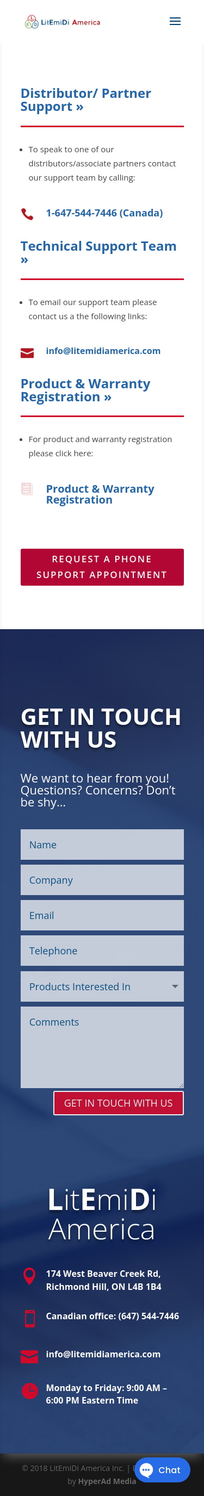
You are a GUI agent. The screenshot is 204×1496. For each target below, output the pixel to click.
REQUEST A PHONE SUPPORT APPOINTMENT (102, 567)
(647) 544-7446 (148, 1316)
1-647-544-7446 (82, 212)
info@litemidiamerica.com (103, 351)
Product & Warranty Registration (100, 494)
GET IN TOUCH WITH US (118, 1102)
